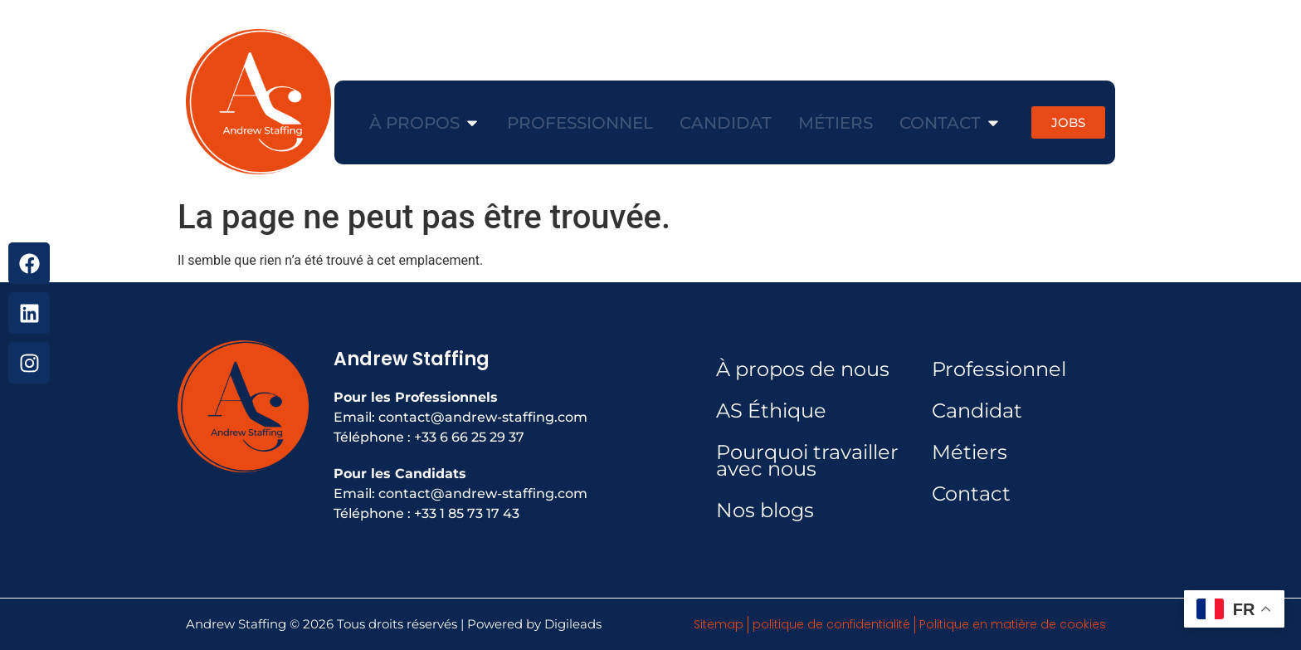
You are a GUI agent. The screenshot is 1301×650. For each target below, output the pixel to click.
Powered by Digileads (534, 624)
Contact (971, 493)
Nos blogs (765, 510)
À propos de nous (802, 369)
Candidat (977, 410)
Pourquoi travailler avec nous (807, 460)
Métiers (969, 452)
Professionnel (999, 369)
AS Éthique (771, 410)
